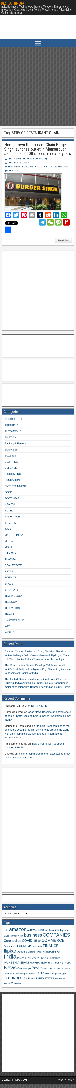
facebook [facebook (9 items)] (37, 946)
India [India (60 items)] (10, 956)
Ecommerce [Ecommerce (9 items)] (10, 946)
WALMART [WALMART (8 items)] (60, 978)
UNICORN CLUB (14, 620)
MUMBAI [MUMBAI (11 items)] (35, 962)
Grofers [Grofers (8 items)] (31, 952)
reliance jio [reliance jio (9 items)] (9, 973)
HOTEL (9, 510)
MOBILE (9, 547)
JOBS (8, 528)
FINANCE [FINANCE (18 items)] (51, 946)
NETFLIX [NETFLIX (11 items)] (65, 962)
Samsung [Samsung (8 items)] (20, 973)
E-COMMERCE (14, 473)
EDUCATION (12, 479)
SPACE (9, 583)
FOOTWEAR (12, 498)
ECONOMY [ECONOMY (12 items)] (24, 946)
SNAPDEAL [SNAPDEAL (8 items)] (31, 973)
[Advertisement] (37, 86)
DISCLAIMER (39, 705)
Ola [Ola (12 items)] (19, 968)
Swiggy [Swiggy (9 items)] (62, 973)
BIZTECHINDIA (12, 3)
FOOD (38, 166)
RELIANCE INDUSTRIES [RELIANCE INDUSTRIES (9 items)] (56, 968)
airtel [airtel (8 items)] (6, 930)
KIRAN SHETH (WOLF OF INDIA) (27, 158)
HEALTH (10, 504)
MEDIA (9, 540)
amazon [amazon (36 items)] (18, 929)
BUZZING (27, 166)
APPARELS (11, 425)
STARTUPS (61, 166)
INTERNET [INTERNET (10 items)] (43, 957)
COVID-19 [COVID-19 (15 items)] (29, 940)
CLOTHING (11, 461)
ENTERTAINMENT (15, 486)
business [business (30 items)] (33, 935)
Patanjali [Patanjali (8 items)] (27, 968)
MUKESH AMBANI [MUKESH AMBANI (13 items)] (16, 962)
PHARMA (10, 559)
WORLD (9, 632)
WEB (8, 626)
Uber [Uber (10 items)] (31, 978)
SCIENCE (10, 577)
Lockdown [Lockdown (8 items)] (55, 958)
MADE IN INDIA (14, 534)
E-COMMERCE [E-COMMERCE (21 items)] (51, 940)
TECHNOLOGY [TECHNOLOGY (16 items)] (15, 978)
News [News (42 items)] (10, 967)
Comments (13, 170)
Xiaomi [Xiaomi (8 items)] (7, 983)
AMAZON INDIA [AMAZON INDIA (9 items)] (35, 930)
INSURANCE (12, 516)
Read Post (63, 240)
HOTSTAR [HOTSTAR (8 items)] (41, 952)
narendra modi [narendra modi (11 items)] (50, 962)
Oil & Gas (10, 553)
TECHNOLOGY (14, 595)
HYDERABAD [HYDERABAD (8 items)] (53, 952)
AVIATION (10, 437)
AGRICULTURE (14, 419)
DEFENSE (11, 467)
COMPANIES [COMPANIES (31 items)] (56, 935)
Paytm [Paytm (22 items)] (37, 968)
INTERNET (11, 522)
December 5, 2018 (18, 162)
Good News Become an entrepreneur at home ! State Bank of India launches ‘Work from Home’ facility (38, 715)
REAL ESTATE (13, 565)
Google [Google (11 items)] (22, 951)
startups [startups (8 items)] (53, 973)
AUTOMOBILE (13, 431)
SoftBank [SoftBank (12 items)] (43, 973)
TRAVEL (10, 614)
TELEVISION (12, 608)
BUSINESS (14, 166)
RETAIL (48, 166)
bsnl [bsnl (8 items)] (21, 936)
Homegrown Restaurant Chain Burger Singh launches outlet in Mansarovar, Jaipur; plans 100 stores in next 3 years (37, 149)
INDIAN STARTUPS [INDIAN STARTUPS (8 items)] (26, 958)
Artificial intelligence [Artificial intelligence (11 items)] (57, 930)
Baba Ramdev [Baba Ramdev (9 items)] (11, 935)
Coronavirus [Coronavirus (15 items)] (12, 940)
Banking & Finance (15, 443)
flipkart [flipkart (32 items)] (11, 951)
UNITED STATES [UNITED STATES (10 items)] (44, 978)
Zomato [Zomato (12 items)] (16, 983)
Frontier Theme (65, 1080)
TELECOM (11, 601)
